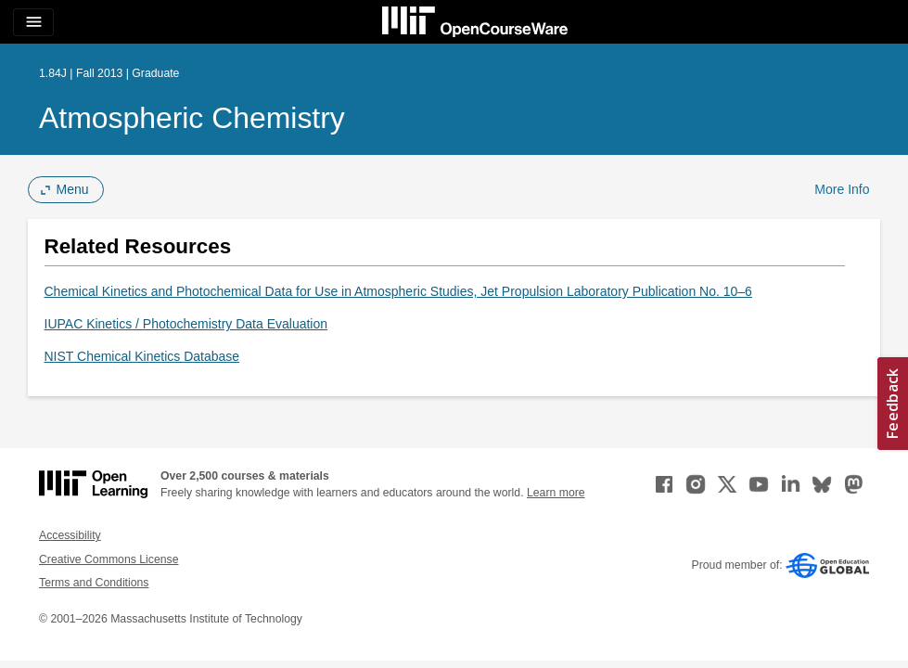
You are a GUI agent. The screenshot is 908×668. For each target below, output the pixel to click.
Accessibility (70, 535)
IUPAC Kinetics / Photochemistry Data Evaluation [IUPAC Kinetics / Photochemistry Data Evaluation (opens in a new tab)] (186, 323)
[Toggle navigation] (33, 22)
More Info (841, 189)
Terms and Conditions (93, 582)
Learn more (556, 492)
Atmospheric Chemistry (192, 118)
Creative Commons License (108, 559)
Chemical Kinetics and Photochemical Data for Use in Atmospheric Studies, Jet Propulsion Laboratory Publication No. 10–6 (398, 291)
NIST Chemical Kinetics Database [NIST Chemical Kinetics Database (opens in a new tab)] (142, 356)
